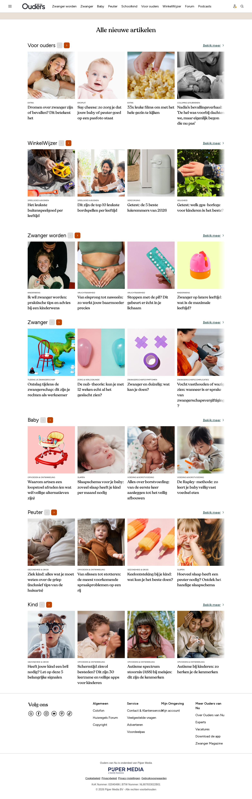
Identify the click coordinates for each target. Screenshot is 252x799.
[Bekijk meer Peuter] (214, 512)
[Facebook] (38, 713)
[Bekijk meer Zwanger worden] (214, 235)
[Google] (30, 713)
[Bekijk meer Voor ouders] (214, 45)
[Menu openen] (10, 6)
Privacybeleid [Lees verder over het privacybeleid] (109, 778)
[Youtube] (54, 713)
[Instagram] (46, 713)
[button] (129, 778)
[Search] (242, 6)
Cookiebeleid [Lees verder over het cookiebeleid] (92, 778)
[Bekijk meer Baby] (214, 420)
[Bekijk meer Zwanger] (214, 322)
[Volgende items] (67, 45)
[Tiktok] (69, 713)
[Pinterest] (61, 713)
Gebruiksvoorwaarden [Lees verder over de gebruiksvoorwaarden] (154, 778)
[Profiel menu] (235, 6)
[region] (126, 92)
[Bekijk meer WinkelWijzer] (214, 143)
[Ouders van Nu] (33, 6)
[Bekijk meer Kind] (214, 604)
